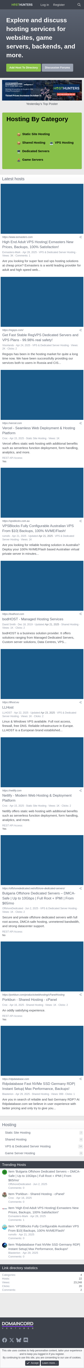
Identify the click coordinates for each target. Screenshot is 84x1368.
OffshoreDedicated (12, 908)
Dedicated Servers (35, 151)
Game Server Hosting (20, 1153)
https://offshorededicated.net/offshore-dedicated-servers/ (33, 888)
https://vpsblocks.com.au (16, 521)
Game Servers (32, 159)
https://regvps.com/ (12, 330)
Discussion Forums (57, 67)
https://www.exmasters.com (17, 237)
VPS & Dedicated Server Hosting (57, 252)
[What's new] (71, 5)
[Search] (79, 5)
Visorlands (8, 345)
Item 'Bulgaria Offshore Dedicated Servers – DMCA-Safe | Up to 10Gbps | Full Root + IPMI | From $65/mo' (44, 1176)
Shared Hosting (33, 142)
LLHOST (7, 712)
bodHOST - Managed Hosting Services (32, 619)
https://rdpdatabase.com (15, 1079)
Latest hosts (13, 179)
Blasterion (7, 1094)
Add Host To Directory (23, 67)
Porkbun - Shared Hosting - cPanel (29, 1000)
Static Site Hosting (36, 134)
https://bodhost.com (13, 614)
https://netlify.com (11, 790)
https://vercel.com (12, 423)
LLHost (8, 707)
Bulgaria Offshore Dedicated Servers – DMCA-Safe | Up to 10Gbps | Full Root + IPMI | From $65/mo (38, 898)
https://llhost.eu (10, 702)
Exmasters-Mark (11, 252)
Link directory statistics (20, 1268)
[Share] (80, 237)
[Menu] (6, 5)
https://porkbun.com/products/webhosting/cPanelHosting (33, 994)
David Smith (9, 624)
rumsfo (6, 536)
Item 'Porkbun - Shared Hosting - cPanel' (36, 1194)
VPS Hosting (64, 142)
